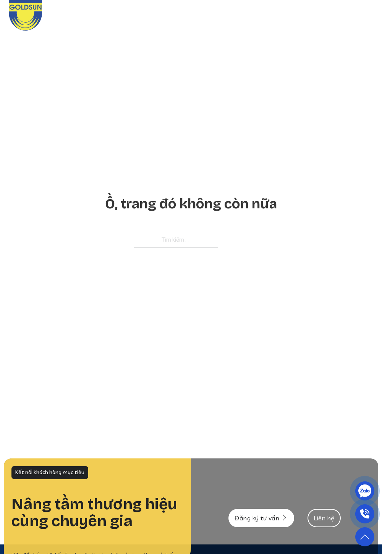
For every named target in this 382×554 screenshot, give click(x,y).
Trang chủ (160, 15)
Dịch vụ (231, 15)
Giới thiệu (199, 15)
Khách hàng (268, 15)
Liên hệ (363, 15)
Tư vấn (334, 15)
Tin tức (305, 15)
